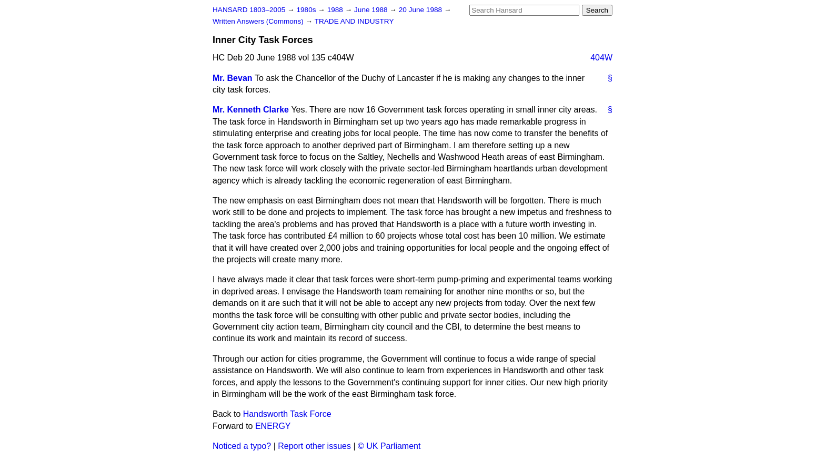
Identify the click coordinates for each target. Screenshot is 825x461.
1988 (336, 10)
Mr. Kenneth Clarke (251, 109)
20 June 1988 (421, 10)
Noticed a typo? (242, 446)
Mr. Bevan (233, 78)
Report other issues (314, 446)
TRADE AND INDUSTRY (354, 21)
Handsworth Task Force (287, 413)
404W (601, 57)
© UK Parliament (389, 446)
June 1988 (371, 10)
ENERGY (273, 426)
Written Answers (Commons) (259, 21)
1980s (307, 10)
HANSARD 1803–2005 (249, 10)
